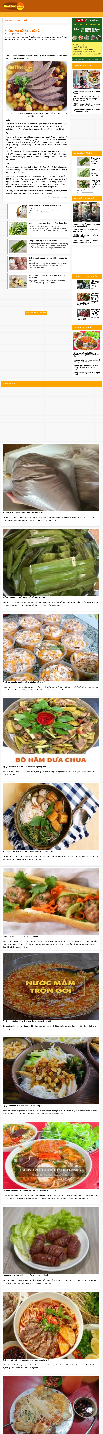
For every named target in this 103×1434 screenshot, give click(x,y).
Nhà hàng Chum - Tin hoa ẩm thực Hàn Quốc (95, 285)
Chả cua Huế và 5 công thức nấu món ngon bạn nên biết (26, 1360)
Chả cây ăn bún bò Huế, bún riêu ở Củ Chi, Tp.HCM (24, 597)
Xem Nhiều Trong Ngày (84, 198)
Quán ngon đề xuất (83, 327)
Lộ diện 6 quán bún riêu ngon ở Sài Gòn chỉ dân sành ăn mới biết (29, 1190)
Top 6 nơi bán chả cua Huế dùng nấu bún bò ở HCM (24, 682)
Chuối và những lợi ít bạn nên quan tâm (45, 206)
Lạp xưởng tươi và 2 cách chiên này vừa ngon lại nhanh (25, 1275)
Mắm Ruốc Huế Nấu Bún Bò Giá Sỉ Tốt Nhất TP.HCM (24, 513)
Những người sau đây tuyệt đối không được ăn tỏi (48, 259)
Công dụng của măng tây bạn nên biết (95, 172)
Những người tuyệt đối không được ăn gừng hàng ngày (47, 276)
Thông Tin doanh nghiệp (85, 276)
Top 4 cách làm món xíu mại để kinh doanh (20, 936)
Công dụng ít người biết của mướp (43, 241)
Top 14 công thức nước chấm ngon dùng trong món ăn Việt (27, 1021)
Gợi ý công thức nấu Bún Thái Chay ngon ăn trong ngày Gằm (28, 851)
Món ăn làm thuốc (83, 153)
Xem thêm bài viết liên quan (36, 313)
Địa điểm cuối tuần (83, 66)
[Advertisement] (85, 259)
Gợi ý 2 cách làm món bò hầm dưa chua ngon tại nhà (24, 767)
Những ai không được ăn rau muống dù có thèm (48, 223)
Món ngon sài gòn (59, 197)
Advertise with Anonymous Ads (87, 148)
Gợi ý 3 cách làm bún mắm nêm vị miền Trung (21, 1106)
